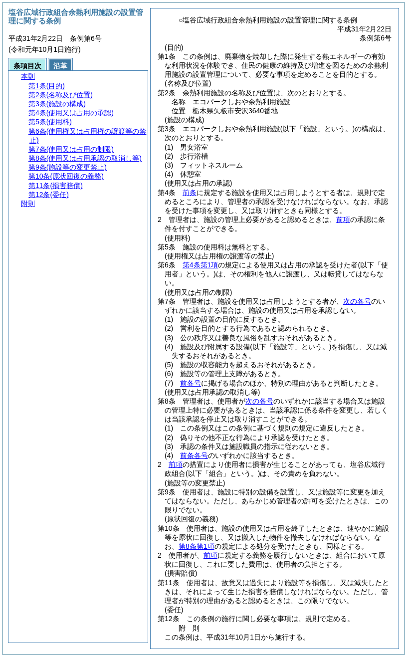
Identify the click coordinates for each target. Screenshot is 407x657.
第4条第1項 (200, 265)
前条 (190, 193)
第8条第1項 (196, 546)
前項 (343, 219)
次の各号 (357, 301)
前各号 (190, 383)
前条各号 (194, 455)
